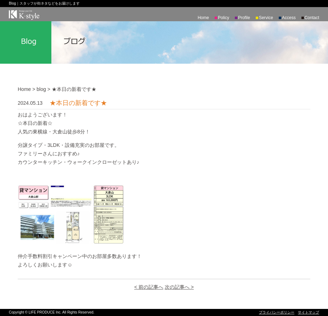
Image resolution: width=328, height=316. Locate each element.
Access (289, 17)
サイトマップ (308, 312)
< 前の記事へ (148, 287)
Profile (244, 17)
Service (266, 17)
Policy (223, 17)
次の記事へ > (179, 287)
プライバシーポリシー (276, 312)
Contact (312, 17)
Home (203, 17)
